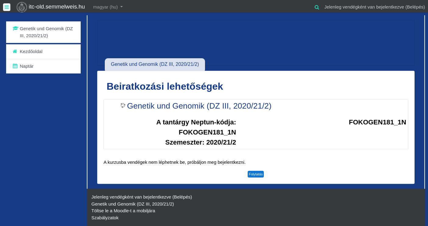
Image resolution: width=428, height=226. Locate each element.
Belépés (415, 6)
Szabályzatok (104, 217)
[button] (317, 6)
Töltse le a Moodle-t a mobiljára (123, 210)
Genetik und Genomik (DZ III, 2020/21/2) (199, 105)
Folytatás (256, 174)
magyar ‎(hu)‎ (106, 6)
